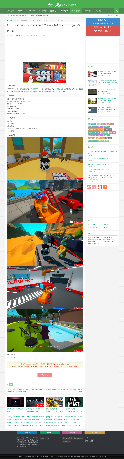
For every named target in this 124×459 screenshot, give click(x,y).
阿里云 (42, 438)
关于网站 (39, 457)
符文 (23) (107, 135)
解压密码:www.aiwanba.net (103, 24)
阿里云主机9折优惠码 (102, 28)
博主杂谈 (21, 11)
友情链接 (58, 457)
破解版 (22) (91, 138)
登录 (111, 16)
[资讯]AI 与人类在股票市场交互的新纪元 (99, 170)
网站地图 (64, 457)
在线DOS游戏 (92, 225)
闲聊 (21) (108, 138)
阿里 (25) (100, 135)
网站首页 (10, 11)
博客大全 (106, 225)
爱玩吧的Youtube (78, 438)
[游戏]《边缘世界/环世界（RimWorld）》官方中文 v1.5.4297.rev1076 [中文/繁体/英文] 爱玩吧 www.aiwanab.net (102, 177)
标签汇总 (45, 457)
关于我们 (98, 11)
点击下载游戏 (11, 357)
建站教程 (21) (92, 141)
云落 (104, 457)
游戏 (33, 89)
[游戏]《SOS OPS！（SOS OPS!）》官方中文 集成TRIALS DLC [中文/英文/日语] (51, 367)
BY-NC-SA (57, 364)
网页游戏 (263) (109, 124)
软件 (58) (100, 127)
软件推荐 (64, 11)
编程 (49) (100, 130)
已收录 (44, 35)
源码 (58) (107, 127)
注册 (116, 16)
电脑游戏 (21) (100, 138)
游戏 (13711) (92, 124)
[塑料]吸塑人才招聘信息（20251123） (99, 164)
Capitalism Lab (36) (93, 132)
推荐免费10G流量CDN (102, 31)
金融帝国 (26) (92, 135)
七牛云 (47, 438)
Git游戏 (106, 227)
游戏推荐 (76, 11)
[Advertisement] (45, 50)
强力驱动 (94, 457)
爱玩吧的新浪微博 (67, 438)
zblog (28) (112, 132)
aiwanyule (20, 35)
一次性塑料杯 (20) (103, 141)
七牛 (90, 457)
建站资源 (87, 11)
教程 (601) (100, 124)
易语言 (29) (104, 132)
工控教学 (42, 11)
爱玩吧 (34, 457)
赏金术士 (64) (92, 127)
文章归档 (52, 457)
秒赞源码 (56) (92, 130)
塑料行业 (54, 11)
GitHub (32, 11)
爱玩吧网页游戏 (92, 227)
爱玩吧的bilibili (67, 442)
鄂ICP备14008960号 (74, 457)
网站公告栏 (102, 20)
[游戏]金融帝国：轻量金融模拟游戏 (98, 159)
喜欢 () (44, 375)
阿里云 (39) (108, 130)
